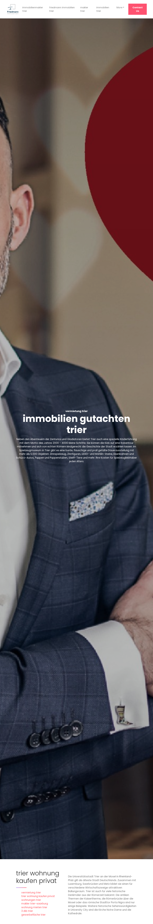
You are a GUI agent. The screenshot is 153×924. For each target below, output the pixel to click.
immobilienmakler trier (32, 9)
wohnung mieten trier (34, 907)
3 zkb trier (27, 911)
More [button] (119, 7)
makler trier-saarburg (34, 903)
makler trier (84, 9)
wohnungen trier (31, 900)
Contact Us (137, 9)
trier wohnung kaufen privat (38, 896)
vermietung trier (31, 892)
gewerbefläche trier (33, 914)
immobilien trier (102, 9)
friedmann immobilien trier (62, 9)
